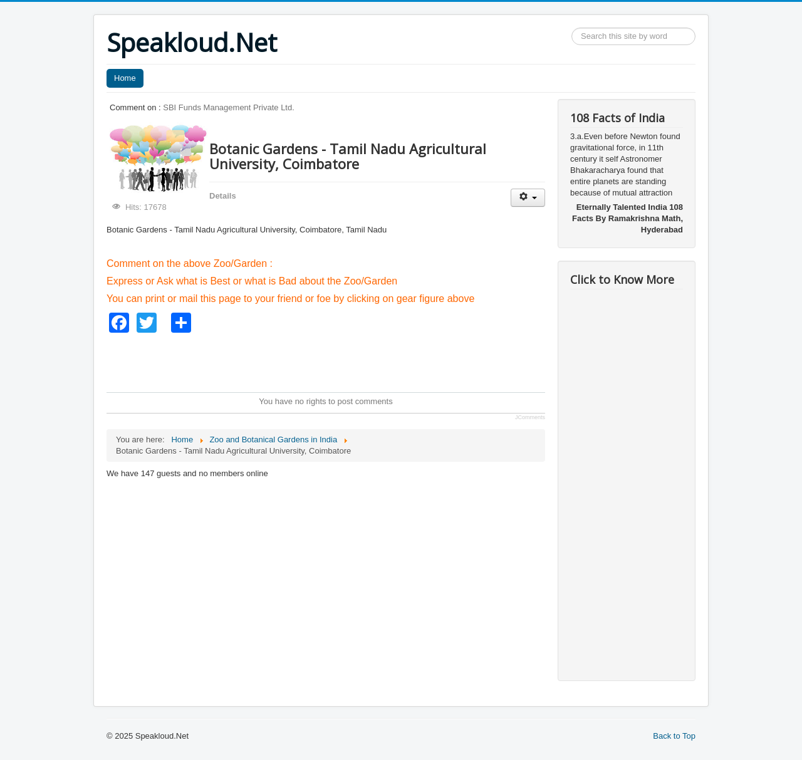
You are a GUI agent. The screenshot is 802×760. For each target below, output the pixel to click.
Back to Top (674, 736)
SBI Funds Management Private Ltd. (228, 107)
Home (125, 78)
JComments (530, 417)
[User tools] (528, 198)
